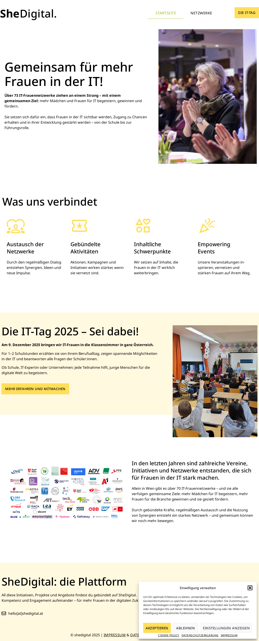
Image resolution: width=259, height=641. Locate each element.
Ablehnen (185, 628)
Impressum (115, 634)
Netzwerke (201, 13)
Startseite (166, 13)
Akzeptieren (157, 628)
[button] (250, 588)
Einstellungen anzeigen (226, 628)
